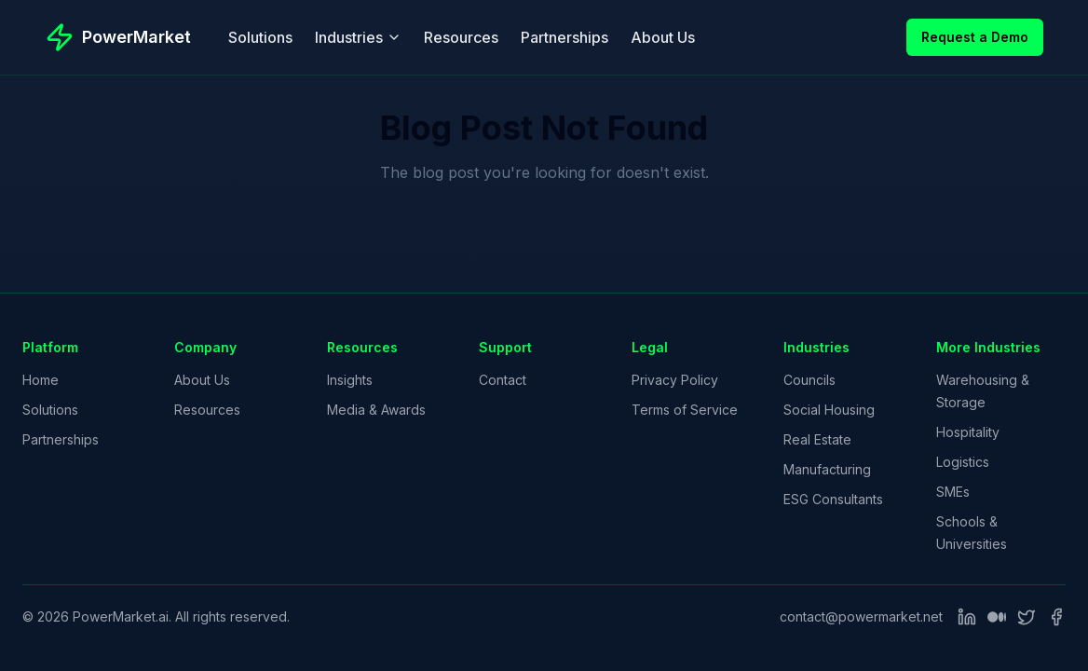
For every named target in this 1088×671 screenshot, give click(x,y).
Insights (350, 380)
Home (40, 380)
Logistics (962, 462)
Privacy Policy (675, 380)
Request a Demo (974, 37)
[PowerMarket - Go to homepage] (118, 37)
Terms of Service (685, 410)
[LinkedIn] (967, 617)
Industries (358, 37)
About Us (663, 37)
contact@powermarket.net (861, 616)
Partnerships (564, 37)
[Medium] (996, 617)
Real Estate (817, 439)
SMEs (953, 492)
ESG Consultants (833, 499)
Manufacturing (827, 469)
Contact (502, 380)
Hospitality (968, 432)
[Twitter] (1026, 617)
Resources (461, 37)
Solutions (260, 37)
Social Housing (829, 410)
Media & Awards (376, 410)
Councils (809, 380)
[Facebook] (1056, 617)
